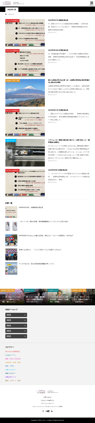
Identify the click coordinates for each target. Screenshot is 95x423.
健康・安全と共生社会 (13, 359)
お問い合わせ (47, 397)
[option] (12, 297)
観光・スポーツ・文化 (13, 380)
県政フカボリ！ (10, 373)
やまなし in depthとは (47, 400)
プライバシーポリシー (47, 403)
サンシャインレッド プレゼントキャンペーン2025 (47, 406)
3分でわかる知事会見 (12, 351)
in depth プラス (10, 355)
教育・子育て (9, 366)
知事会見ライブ (10, 377)
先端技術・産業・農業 (13, 362)
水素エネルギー (10, 370)
